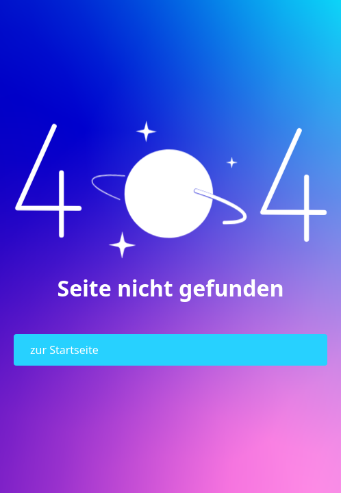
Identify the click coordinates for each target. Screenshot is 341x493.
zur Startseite (64, 349)
